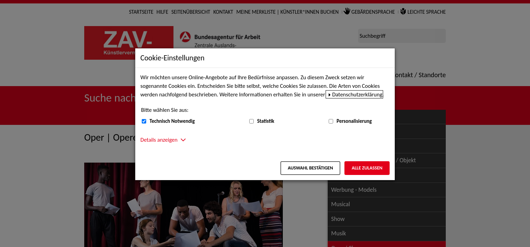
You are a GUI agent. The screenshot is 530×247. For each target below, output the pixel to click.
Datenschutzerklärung (357, 94)
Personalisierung (354, 121)
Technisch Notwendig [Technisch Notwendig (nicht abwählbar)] (172, 121)
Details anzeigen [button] (158, 139)
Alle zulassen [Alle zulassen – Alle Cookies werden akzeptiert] (367, 168)
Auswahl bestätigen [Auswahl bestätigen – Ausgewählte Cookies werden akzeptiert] (310, 168)
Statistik (265, 121)
